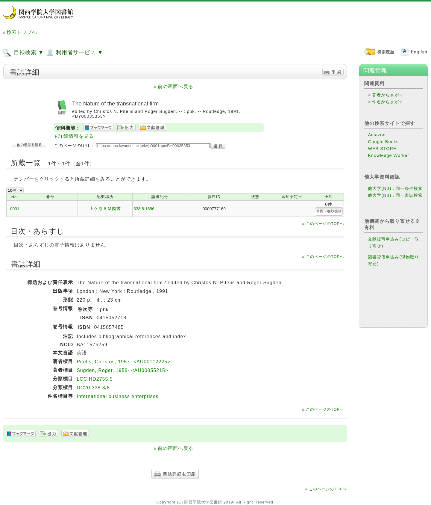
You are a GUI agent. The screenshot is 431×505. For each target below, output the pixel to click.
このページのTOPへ (325, 223)
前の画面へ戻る (175, 86)
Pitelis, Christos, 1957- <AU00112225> (124, 361)
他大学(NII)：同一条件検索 (395, 188)
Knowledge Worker (388, 155)
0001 (14, 208)
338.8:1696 (143, 208)
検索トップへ (22, 32)
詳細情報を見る (76, 136)
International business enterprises (117, 396)
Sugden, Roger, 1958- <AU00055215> (122, 370)
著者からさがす (387, 95)
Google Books (383, 141)
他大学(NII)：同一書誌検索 (395, 195)
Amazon (377, 134)
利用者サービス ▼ (74, 52)
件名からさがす (387, 101)
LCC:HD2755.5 (95, 379)
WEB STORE (382, 148)
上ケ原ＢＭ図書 (105, 208)
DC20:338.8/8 (93, 387)
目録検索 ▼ (23, 52)
